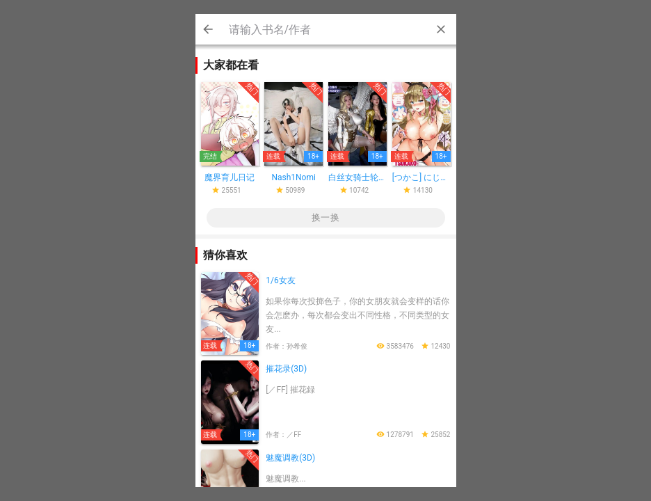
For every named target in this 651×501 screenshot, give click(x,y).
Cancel (208, 29)
